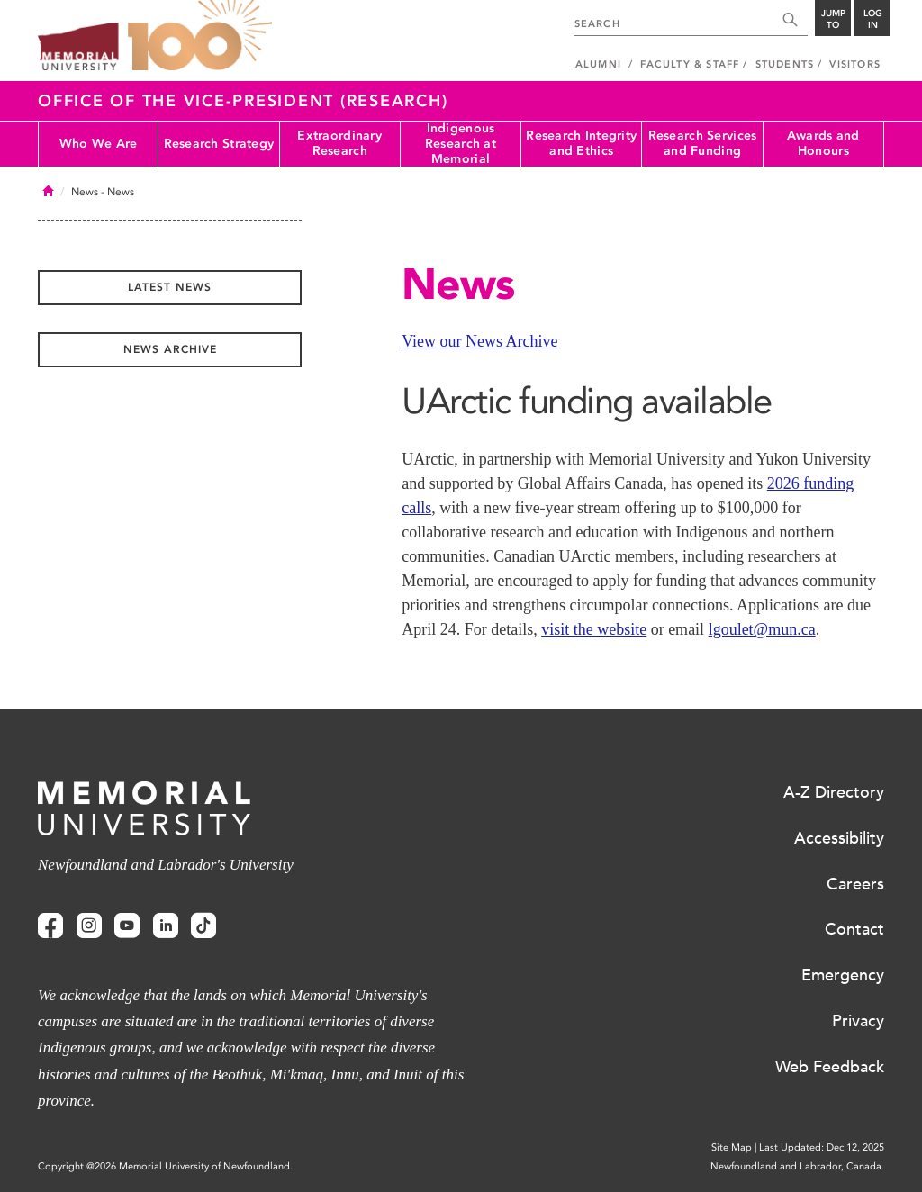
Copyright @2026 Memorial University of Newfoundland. (165, 1166)
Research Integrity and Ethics (581, 143)
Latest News (170, 287)
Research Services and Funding (702, 143)
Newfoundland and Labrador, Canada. (797, 1166)
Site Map (731, 1147)
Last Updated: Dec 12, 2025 (821, 1147)
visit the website (593, 629)
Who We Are (98, 143)
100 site (199, 36)
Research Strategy (219, 143)
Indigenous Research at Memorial (460, 144)
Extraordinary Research (339, 143)
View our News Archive (479, 341)
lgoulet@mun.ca (762, 629)
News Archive (170, 349)
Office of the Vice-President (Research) (242, 101)
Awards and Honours (823, 143)
